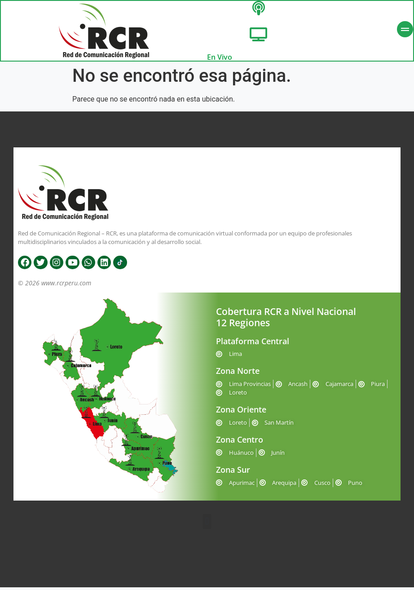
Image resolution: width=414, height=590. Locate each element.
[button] (207, 524)
